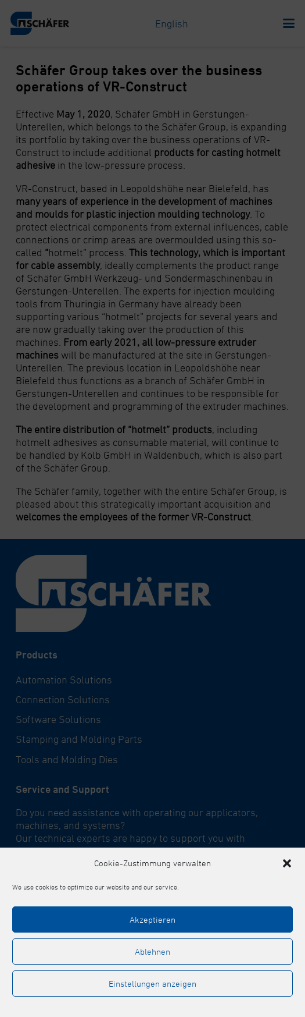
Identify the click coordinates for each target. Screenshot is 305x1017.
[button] (287, 863)
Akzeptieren (152, 919)
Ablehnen (152, 951)
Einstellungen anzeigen (152, 983)
